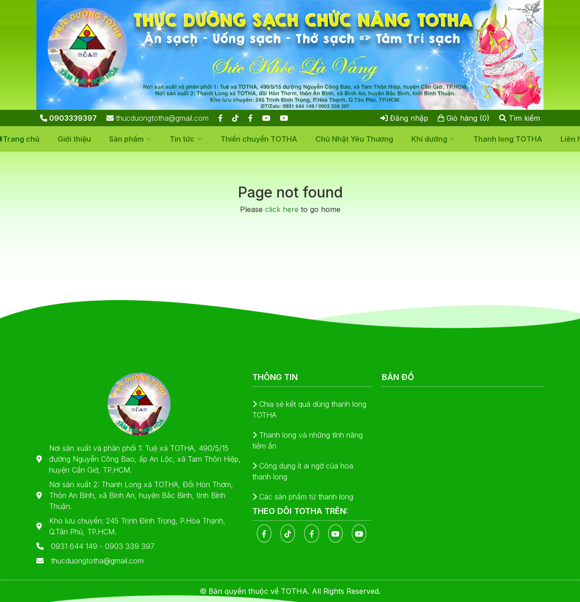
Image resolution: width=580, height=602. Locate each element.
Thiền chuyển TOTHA (258, 138)
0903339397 (68, 118)
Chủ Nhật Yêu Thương (354, 138)
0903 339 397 (130, 546)
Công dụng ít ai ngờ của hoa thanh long (302, 471)
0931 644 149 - (78, 546)
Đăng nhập (404, 118)
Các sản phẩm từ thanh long (302, 496)
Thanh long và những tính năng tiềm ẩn (307, 440)
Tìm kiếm (519, 118)
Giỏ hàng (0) (464, 118)
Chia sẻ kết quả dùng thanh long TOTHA (309, 409)
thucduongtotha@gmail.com (157, 118)
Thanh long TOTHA (507, 138)
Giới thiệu (74, 138)
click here (282, 209)
